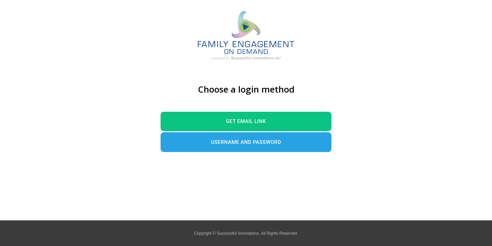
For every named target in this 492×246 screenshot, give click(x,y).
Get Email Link (246, 121)
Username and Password (246, 142)
